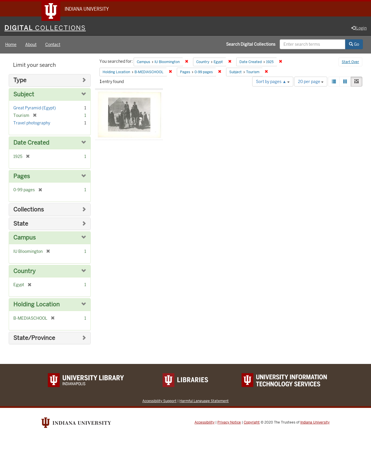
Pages (21, 176)
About (31, 44)
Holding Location (36, 304)
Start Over (350, 62)
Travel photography (31, 123)
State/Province (34, 338)
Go (354, 44)
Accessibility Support (159, 401)
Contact (52, 44)
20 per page (310, 81)
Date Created (31, 142)
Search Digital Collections (250, 44)
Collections (28, 209)
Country (24, 271)
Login (359, 28)
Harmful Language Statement (204, 401)
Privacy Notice (229, 422)
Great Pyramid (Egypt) (34, 108)
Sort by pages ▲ (273, 81)
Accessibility (204, 422)
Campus (24, 237)
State (20, 223)
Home (11, 44)
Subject (23, 94)
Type (19, 80)
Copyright (252, 422)
